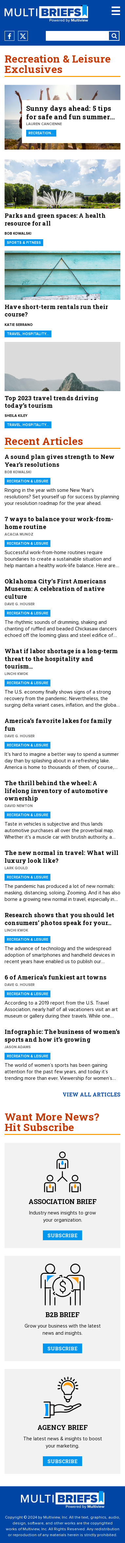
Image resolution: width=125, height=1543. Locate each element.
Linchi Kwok (16, 674)
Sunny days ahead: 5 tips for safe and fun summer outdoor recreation (68, 112)
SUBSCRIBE (62, 1235)
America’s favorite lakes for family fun (58, 724)
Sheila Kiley (16, 416)
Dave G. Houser (20, 604)
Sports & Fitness (24, 242)
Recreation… (41, 133)
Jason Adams (18, 1047)
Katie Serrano (19, 325)
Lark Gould (16, 868)
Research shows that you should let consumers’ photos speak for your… (59, 918)
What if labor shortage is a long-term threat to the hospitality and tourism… (61, 658)
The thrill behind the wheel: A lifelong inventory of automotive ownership (56, 790)
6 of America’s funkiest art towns (55, 977)
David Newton (19, 806)
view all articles (91, 1094)
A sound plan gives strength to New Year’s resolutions (60, 460)
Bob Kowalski (18, 233)
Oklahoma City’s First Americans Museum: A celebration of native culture (55, 588)
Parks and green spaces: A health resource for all (55, 219)
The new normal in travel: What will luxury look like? (61, 856)
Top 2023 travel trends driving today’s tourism (51, 401)
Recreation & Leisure (27, 481)
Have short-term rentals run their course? (56, 310)
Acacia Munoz (19, 534)
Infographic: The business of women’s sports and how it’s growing (62, 1035)
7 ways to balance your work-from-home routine (59, 522)
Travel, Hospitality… (28, 334)
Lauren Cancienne (44, 124)
